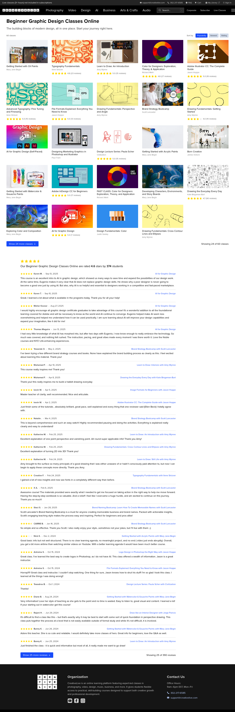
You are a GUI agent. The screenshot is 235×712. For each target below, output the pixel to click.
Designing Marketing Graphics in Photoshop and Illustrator (69, 153)
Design (86, 10)
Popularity (201, 35)
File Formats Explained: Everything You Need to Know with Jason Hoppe (141, 568)
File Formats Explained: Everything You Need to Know (72, 110)
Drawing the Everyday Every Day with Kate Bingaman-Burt (148, 377)
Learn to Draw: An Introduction (113, 66)
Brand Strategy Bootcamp (155, 109)
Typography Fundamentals (66, 66)
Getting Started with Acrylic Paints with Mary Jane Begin (149, 536)
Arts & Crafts (129, 10)
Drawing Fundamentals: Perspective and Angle (116, 110)
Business (109, 10)
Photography (54, 10)
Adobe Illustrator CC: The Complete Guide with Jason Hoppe (147, 402)
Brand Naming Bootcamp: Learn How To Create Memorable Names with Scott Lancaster (134, 507)
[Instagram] (82, 700)
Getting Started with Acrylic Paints (160, 151)
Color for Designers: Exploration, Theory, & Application (159, 67)
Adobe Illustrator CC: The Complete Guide (206, 67)
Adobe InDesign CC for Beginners (69, 191)
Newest (213, 35)
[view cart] (198, 2)
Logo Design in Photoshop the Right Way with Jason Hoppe (147, 552)
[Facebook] (76, 700)
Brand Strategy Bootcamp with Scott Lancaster (153, 349)
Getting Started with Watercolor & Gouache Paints (24, 193)
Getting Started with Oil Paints (22, 66)
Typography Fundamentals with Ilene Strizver (154, 475)
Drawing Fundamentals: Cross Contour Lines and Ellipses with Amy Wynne (140, 447)
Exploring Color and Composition (23, 231)
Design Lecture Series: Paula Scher (115, 151)
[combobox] (170, 10)
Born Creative (194, 151)
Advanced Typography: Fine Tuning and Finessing (25, 110)
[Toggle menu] (233, 10)
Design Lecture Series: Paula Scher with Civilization (151, 584)
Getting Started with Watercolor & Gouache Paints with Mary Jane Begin (141, 596)
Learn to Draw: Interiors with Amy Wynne (156, 365)
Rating (224, 35)
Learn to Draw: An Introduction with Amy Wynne (153, 434)
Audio (147, 10)
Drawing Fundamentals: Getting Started (203, 110)
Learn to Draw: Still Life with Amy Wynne (156, 459)
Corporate (191, 10)
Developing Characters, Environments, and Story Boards (162, 193)
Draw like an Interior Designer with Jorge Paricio (153, 612)
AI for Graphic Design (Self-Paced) (24, 151)
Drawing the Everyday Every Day (204, 191)
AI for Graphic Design (63, 231)
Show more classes (22, 243)
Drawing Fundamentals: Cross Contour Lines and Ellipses (162, 232)
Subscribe (205, 10)
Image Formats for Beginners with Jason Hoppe (153, 390)
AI (96, 10)
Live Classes (220, 10)
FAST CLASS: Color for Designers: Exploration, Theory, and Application (116, 193)
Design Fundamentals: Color (112, 231)
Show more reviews (37, 655)
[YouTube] (70, 700)
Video (72, 10)
